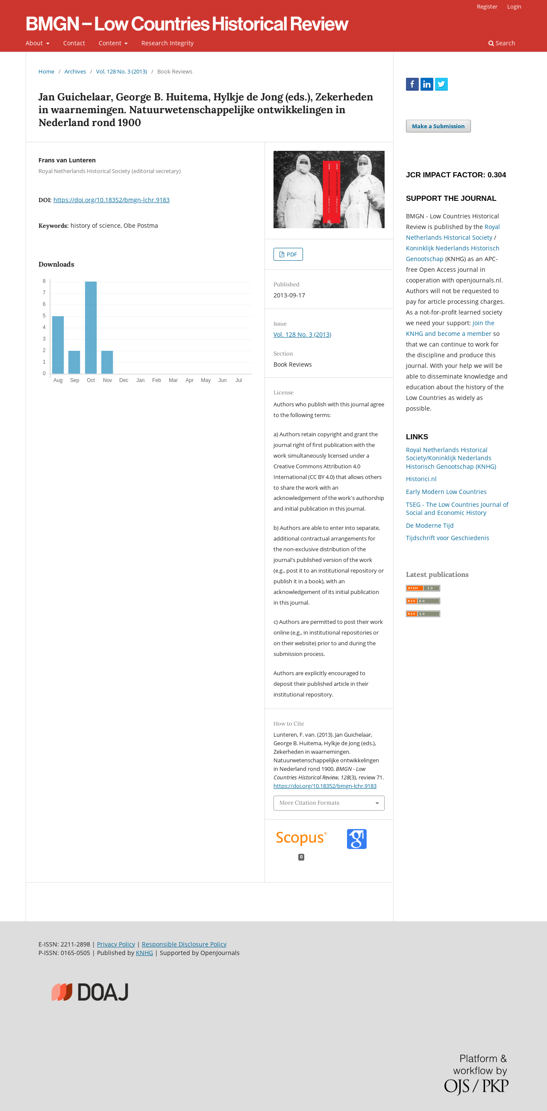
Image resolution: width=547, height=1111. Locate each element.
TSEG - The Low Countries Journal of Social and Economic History (457, 508)
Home (46, 71)
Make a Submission (438, 126)
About (35, 43)
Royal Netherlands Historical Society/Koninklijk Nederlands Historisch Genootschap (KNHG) (451, 458)
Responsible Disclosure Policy (184, 944)
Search (501, 43)
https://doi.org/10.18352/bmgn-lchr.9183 (111, 200)
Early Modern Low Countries (446, 492)
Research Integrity (167, 43)
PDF (291, 254)
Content (111, 43)
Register (487, 6)
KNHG (144, 953)
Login (514, 6)
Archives (75, 71)
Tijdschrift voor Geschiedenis (447, 538)
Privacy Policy (116, 944)
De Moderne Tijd (430, 525)
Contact (74, 43)
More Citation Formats (309, 802)
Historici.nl (421, 479)
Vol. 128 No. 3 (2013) (121, 71)
